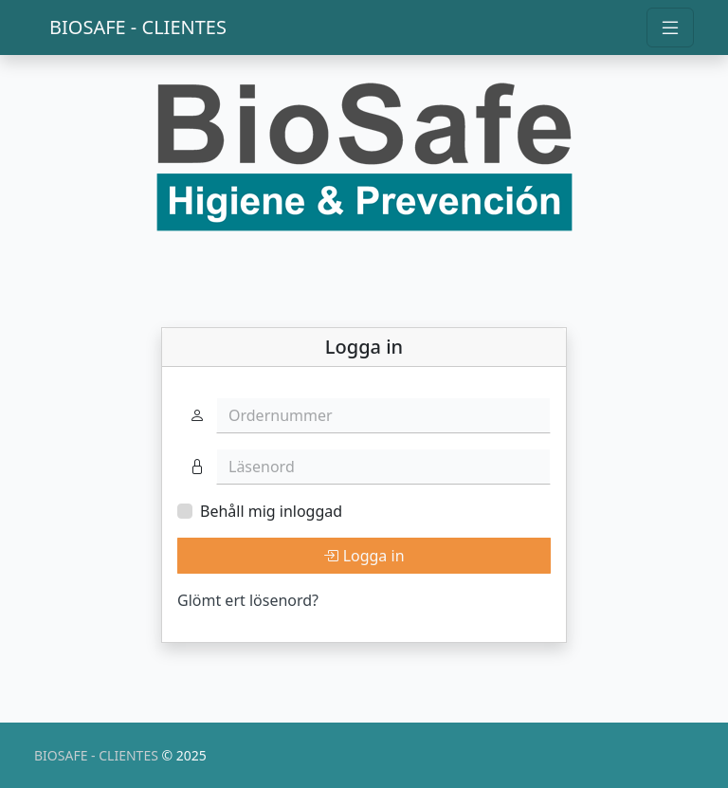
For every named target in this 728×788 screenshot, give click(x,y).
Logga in (363, 555)
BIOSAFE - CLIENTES (138, 27)
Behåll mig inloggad (271, 511)
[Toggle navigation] (670, 27)
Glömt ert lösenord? (247, 600)
